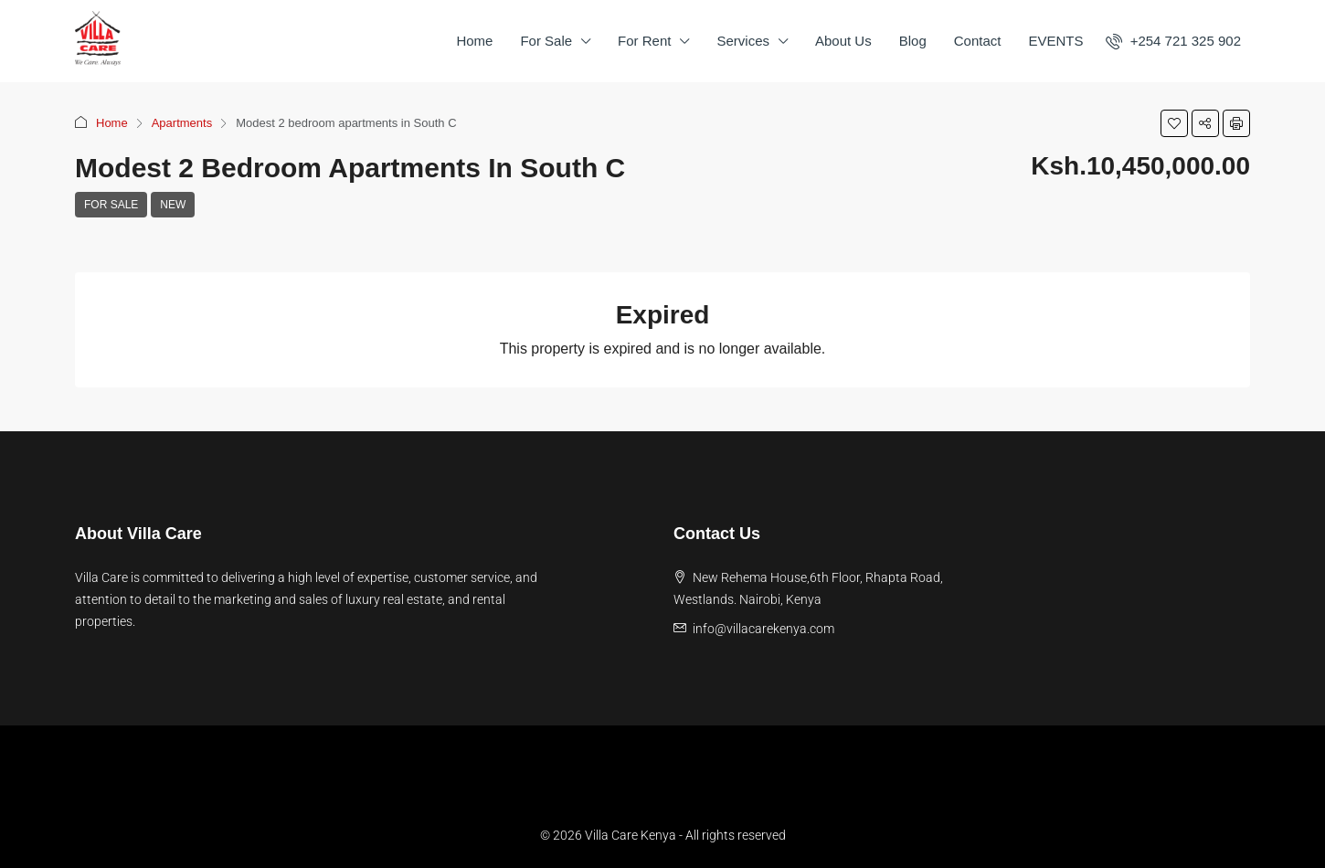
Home (474, 40)
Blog (913, 40)
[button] (1174, 123)
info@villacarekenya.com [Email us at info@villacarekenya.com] (763, 628)
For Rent (644, 40)
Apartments (182, 123)
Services (742, 40)
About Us (843, 40)
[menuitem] (1173, 41)
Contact (978, 40)
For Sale (546, 40)
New (173, 204)
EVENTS (1055, 40)
